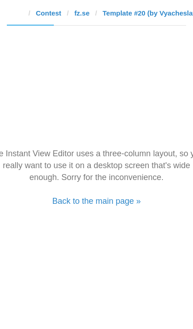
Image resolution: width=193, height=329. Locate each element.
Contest (49, 13)
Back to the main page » (96, 201)
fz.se (81, 13)
